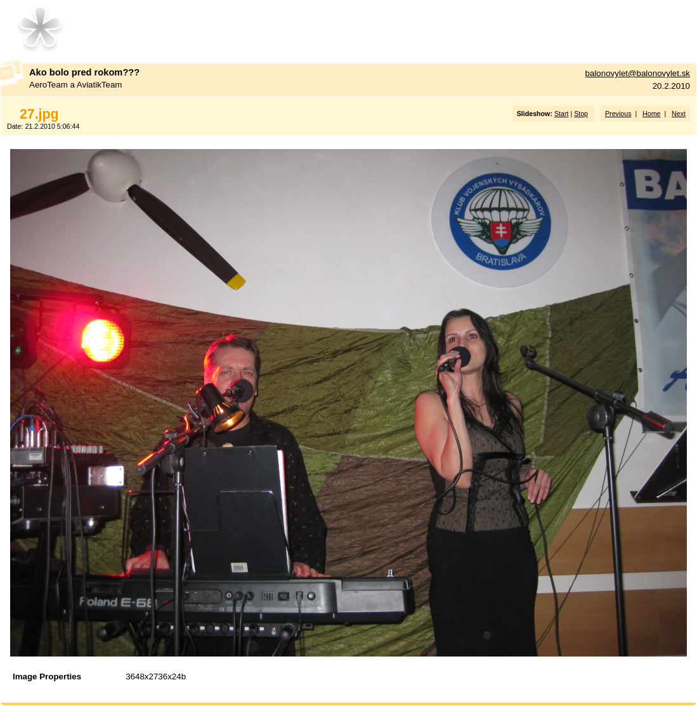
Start (561, 113)
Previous (618, 113)
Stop (581, 113)
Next (679, 113)
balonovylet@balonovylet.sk (637, 73)
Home (651, 113)
